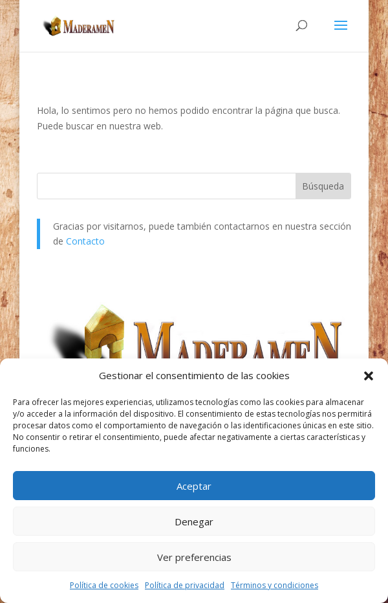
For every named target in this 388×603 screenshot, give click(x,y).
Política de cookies (104, 585)
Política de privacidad (184, 585)
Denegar (194, 521)
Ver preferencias (194, 557)
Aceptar (194, 485)
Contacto (85, 241)
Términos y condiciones (274, 585)
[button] (368, 375)
